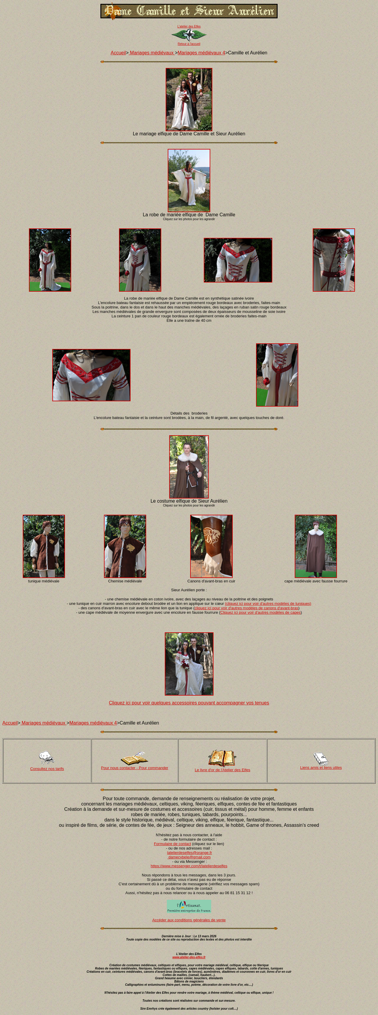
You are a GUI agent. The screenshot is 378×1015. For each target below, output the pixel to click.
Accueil (118, 52)
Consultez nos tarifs (47, 768)
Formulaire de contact (172, 844)
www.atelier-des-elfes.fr (189, 957)
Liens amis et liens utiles (321, 767)
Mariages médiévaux (152, 52)
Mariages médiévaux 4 (201, 52)
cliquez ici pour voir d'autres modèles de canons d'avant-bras (246, 608)
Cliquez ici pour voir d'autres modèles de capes (260, 612)
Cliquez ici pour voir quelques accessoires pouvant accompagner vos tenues (189, 702)
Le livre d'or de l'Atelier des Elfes (222, 770)
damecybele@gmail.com (190, 857)
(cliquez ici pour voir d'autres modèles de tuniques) (268, 603)
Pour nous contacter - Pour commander (134, 768)
